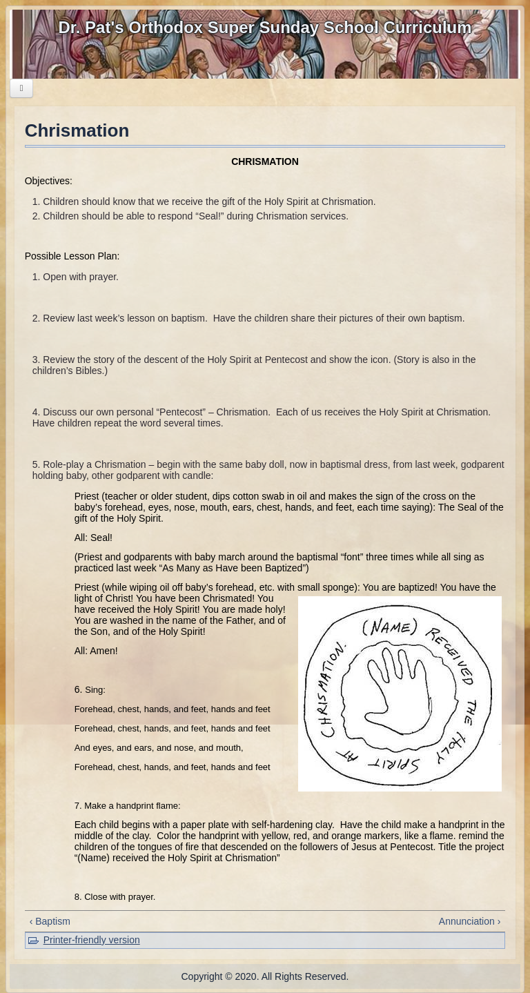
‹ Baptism (50, 921)
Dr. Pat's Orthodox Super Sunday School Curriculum (264, 27)
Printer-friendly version (91, 939)
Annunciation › (470, 921)
